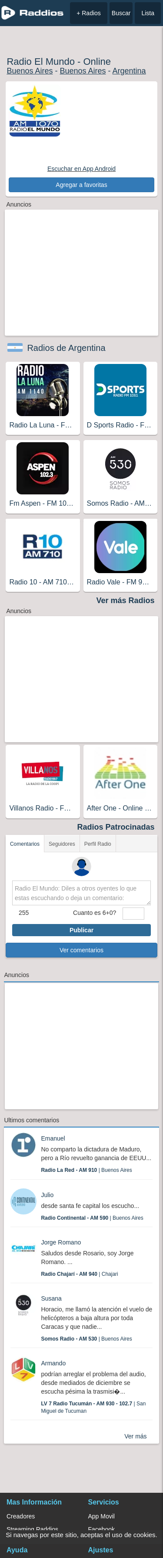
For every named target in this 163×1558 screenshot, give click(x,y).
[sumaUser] (133, 913)
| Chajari (79, 1274)
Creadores (21, 1516)
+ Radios (89, 13)
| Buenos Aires (86, 1170)
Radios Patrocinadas (116, 827)
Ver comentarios (81, 950)
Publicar (81, 930)
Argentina (129, 71)
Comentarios (25, 844)
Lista (147, 13)
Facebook (101, 1529)
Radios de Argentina (66, 348)
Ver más (135, 1436)
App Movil (101, 1516)
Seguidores (62, 844)
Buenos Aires (30, 71)
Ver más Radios (125, 600)
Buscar (121, 13)
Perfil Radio (97, 844)
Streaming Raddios (32, 1529)
